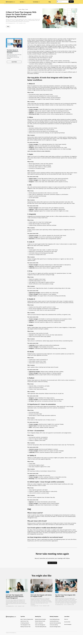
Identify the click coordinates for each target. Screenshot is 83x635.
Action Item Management (40, 624)
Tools (26, 9)
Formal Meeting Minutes (54, 619)
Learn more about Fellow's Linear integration (38, 151)
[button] (23, 1)
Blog (50, 1)
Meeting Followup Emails (40, 621)
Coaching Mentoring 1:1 (54, 621)
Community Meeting (54, 624)
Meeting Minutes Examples (40, 619)
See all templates (67, 624)
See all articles (67, 621)
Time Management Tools (25, 624)
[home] (10, 2)
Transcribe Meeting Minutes (40, 626)
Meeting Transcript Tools (25, 626)
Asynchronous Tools (24, 621)
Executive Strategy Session (55, 626)
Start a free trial (52, 562)
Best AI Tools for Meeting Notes (27, 619)
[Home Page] (11, 616)
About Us (66, 619)
